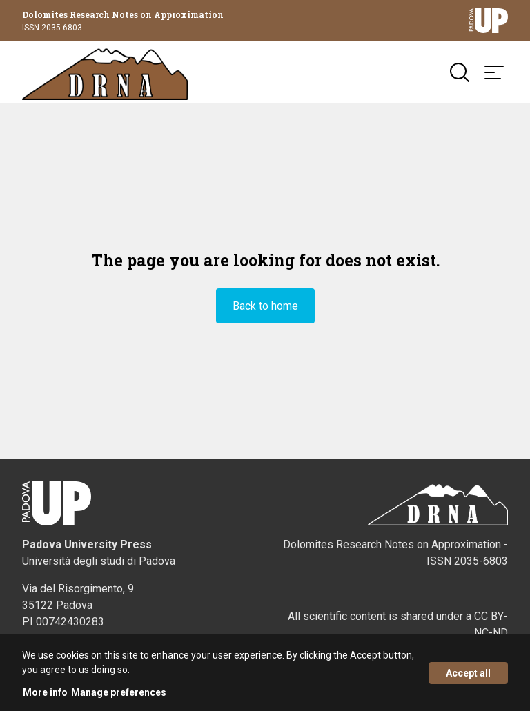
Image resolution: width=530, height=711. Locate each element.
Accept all (468, 675)
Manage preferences (118, 695)
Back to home (265, 305)
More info (45, 695)
